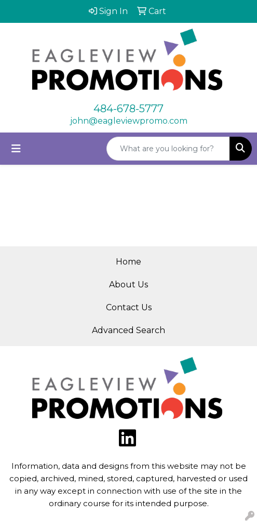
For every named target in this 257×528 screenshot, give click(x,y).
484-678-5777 (128, 108)
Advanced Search (128, 330)
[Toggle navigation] (16, 148)
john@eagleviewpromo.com (128, 121)
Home (128, 262)
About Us (128, 284)
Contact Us (129, 307)
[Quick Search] (168, 149)
